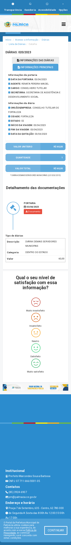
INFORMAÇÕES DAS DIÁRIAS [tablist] (35, 60)
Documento (33, 211)
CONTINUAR (56, 530)
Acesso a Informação (26, 39)
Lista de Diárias (17, 44)
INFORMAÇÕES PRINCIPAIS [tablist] (35, 67)
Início (8, 39)
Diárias (45, 39)
